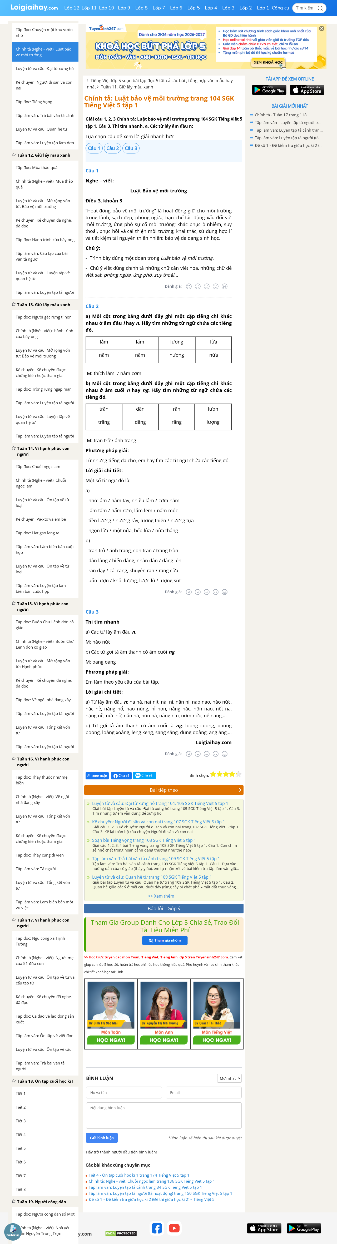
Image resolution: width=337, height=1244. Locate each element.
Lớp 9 (124, 8)
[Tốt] (215, 286)
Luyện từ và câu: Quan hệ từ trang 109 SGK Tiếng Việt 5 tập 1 (151, 877)
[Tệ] (197, 286)
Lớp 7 (159, 8)
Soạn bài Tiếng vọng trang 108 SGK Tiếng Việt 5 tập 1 (143, 840)
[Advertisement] (289, 233)
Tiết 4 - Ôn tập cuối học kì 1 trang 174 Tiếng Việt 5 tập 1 (139, 1175)
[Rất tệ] (188, 286)
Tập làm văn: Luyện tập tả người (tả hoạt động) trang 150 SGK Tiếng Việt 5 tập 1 (160, 1193)
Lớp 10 (106, 8)
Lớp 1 (263, 8)
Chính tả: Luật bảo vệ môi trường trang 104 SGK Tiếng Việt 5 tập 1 (159, 101)
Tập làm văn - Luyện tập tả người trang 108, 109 (289, 122)
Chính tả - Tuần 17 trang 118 (281, 114)
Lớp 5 (193, 8)
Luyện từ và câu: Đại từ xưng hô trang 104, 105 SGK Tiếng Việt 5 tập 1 (159, 803)
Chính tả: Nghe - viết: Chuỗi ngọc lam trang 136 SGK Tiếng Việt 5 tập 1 (152, 1181)
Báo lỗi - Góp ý (164, 908)
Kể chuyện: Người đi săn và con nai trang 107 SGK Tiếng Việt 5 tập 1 (158, 822)
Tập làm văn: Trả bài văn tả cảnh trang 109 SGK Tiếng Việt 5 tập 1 (155, 859)
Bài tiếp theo (195, 790)
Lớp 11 (89, 8)
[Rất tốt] (224, 286)
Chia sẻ (121, 775)
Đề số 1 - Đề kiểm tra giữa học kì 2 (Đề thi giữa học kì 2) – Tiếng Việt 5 (152, 1199)
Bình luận (97, 776)
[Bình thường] (206, 286)
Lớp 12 (72, 8)
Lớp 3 (228, 8)
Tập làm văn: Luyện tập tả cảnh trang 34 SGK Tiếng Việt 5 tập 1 (145, 1187)
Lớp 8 (141, 8)
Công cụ (280, 8)
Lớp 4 (211, 8)
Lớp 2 (246, 8)
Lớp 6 (176, 8)
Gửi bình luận (102, 1138)
